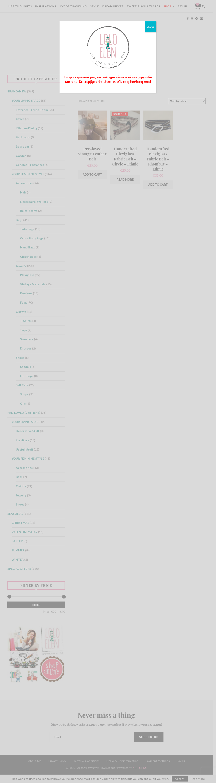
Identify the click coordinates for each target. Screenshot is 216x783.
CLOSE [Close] (150, 26)
